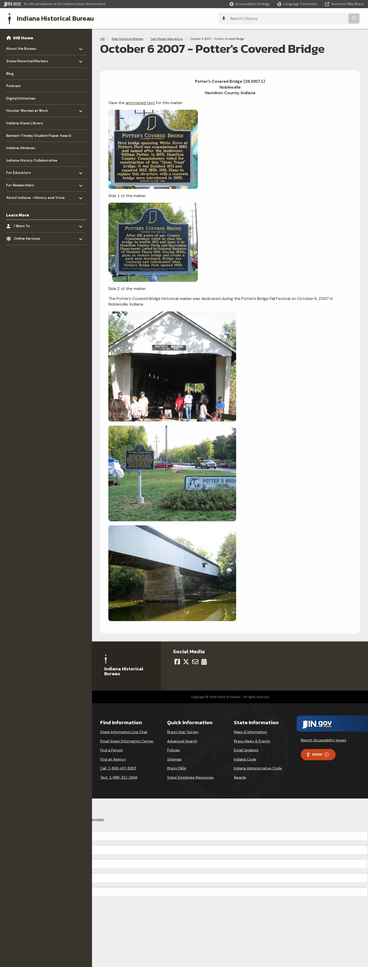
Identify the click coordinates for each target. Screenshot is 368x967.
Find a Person (111, 749)
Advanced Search (182, 740)
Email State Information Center (127, 740)
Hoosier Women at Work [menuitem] (27, 108)
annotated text (140, 102)
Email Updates (246, 749)
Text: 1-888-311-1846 (118, 777)
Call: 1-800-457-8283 (118, 767)
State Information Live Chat (123, 731)
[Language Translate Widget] (297, 4)
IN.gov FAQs (176, 767)
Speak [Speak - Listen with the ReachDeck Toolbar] (317, 754)
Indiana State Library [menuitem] (24, 122)
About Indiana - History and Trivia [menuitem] (35, 195)
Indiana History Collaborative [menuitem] (31, 160)
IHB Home (23, 37)
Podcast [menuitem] (13, 85)
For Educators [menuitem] (21, 170)
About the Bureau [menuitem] (21, 46)
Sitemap (174, 758)
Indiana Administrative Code (258, 767)
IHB (102, 38)
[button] (249, 4)
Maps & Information (250, 731)
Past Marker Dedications (167, 38)
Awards (240, 777)
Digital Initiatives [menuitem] (20, 97)
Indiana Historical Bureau (51, 18)
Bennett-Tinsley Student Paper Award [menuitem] (38, 135)
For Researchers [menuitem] (21, 183)
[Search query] (320, 18)
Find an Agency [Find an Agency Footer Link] (113, 758)
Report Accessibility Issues (323, 739)
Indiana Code (245, 758)
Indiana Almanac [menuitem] (20, 147)
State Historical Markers (127, 38)
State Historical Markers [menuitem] (27, 59)
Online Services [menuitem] (29, 236)
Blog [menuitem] (10, 73)
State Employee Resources (190, 777)
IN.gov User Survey (183, 731)
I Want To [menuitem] (29, 224)
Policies (173, 749)
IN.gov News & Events (252, 740)
